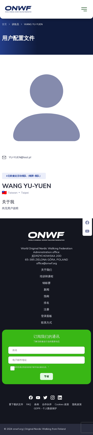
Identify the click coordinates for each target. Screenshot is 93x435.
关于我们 (46, 269)
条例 (36, 404)
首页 (4, 24)
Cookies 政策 (62, 404)
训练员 (15, 24)
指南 (46, 296)
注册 (46, 309)
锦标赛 (46, 283)
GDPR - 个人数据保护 (45, 408)
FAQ (28, 404)
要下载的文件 (16, 404)
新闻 (46, 289)
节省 (46, 376)
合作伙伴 (47, 404)
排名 (46, 302)
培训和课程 (46, 276)
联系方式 (46, 322)
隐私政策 (77, 404)
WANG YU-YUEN (33, 24)
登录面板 (46, 316)
